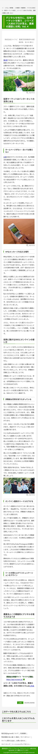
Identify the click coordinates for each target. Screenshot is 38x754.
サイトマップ (5, 744)
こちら (31, 686)
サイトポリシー (26, 737)
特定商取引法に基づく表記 (10, 737)
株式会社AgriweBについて (10, 733)
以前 (5, 157)
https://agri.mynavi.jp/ (14, 679)
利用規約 (23, 733)
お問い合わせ (20, 741)
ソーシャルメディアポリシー (21, 744)
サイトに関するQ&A (8, 741)
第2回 (5, 60)
